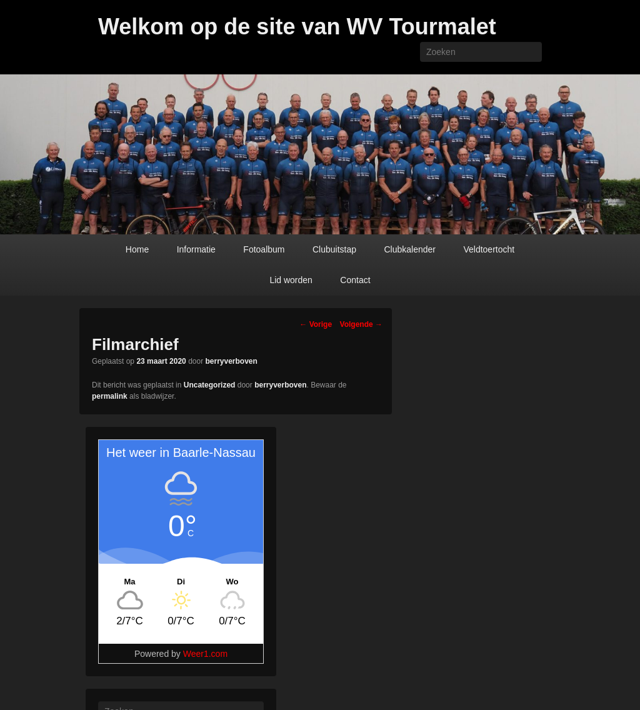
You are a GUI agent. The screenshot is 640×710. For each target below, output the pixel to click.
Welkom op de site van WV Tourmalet (297, 26)
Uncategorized (210, 385)
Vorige (315, 324)
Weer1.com (205, 654)
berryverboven (232, 361)
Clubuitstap (334, 249)
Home (137, 249)
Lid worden (290, 280)
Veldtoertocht (488, 249)
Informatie (196, 249)
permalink (110, 396)
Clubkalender (410, 249)
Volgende (361, 324)
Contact (355, 280)
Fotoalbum (263, 249)
